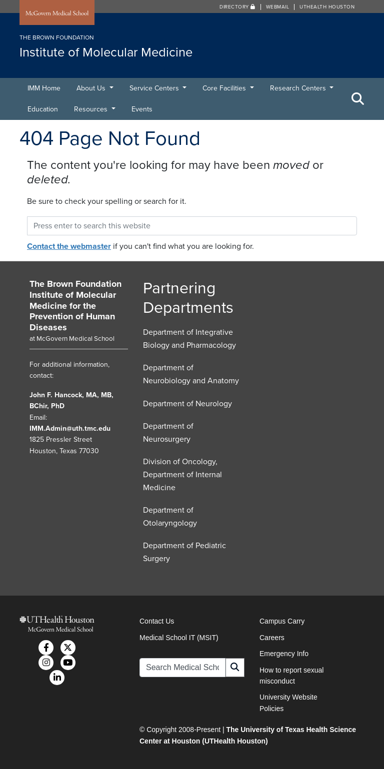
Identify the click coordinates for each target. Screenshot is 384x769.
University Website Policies (289, 702)
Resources (92, 109)
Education (43, 109)
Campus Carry (282, 621)
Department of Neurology (187, 404)
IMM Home (44, 88)
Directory (238, 7)
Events (142, 109)
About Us (92, 88)
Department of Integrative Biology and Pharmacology (189, 338)
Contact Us (157, 621)
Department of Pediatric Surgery (184, 552)
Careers (272, 638)
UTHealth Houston (327, 7)
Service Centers (155, 88)
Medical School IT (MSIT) (179, 638)
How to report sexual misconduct (292, 675)
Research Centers (299, 88)
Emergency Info (284, 654)
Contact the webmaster (69, 246)
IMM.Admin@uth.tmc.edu (70, 428)
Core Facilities (225, 88)
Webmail (278, 7)
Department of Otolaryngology (170, 516)
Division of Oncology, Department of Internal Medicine (182, 474)
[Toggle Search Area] (358, 99)
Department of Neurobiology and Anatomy (191, 374)
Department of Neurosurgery (168, 432)
